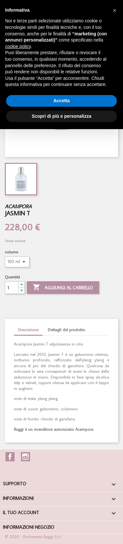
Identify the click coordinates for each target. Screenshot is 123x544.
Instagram (25, 456)
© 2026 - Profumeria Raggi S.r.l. (33, 536)
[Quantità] (11, 287)
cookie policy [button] (18, 46)
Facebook (10, 456)
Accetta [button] (61, 100)
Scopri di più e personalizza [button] (61, 116)
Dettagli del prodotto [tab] (66, 329)
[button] (114, 10)
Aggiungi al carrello (63, 287)
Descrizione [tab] (28, 329)
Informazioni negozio (28, 527)
